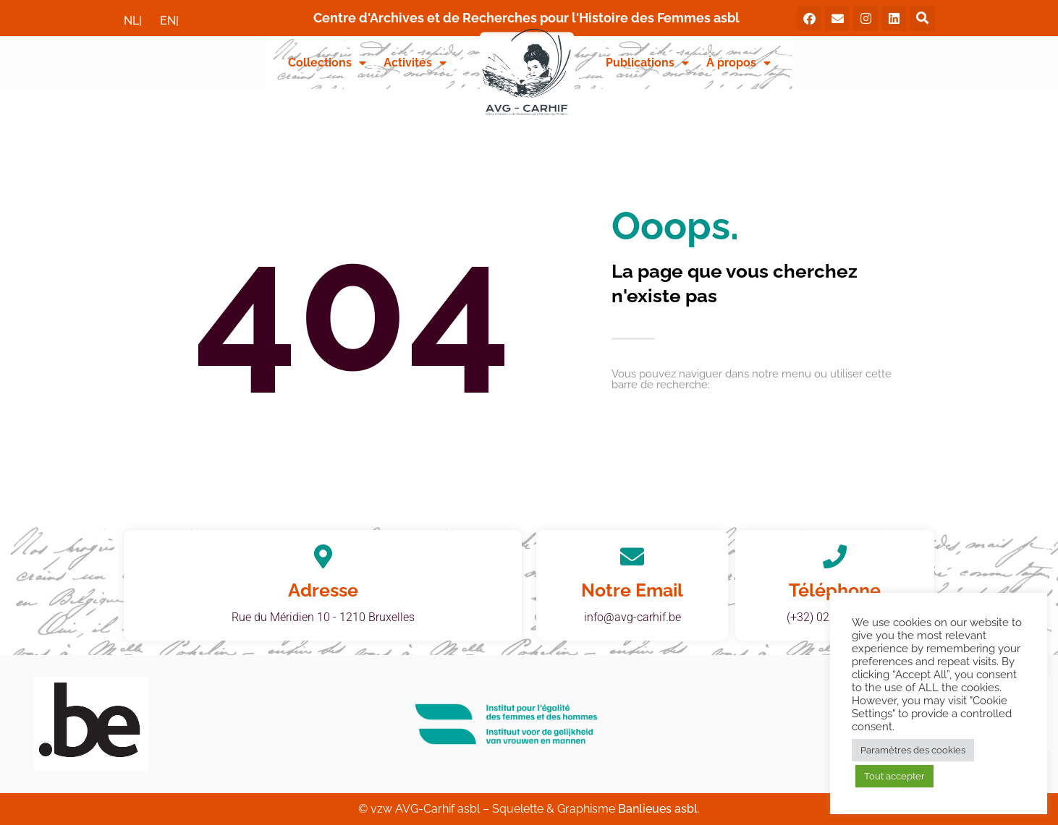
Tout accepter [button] (894, 776)
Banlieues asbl (658, 809)
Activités (415, 63)
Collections (327, 63)
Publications (647, 63)
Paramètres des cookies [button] (912, 750)
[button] (922, 18)
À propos (738, 63)
